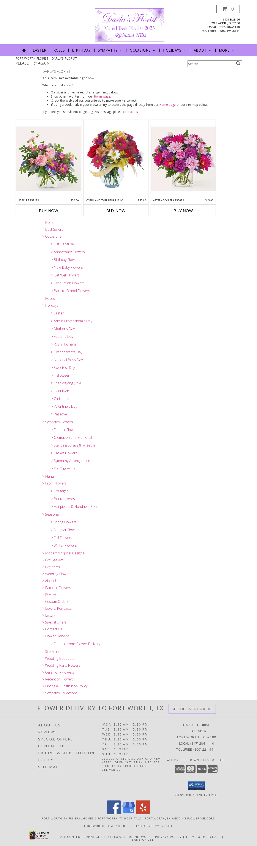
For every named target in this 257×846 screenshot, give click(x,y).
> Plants (48, 476)
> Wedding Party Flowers (61, 665)
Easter (39, 50)
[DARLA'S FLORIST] (129, 24)
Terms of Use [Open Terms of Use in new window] (142, 839)
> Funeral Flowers (65, 429)
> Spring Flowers (63, 522)
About (203, 50)
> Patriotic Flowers (56, 587)
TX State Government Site (151, 826)
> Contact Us (52, 629)
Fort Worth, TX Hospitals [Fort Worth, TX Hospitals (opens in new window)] (119, 818)
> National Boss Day (67, 359)
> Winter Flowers (64, 545)
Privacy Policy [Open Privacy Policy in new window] (168, 836)
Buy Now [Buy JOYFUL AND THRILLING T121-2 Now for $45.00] (116, 210)
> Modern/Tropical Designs (63, 553)
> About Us (50, 580)
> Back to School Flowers (70, 290)
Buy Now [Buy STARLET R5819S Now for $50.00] (48, 210)
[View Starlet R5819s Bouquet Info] (48, 159)
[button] (228, 9)
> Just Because (62, 244)
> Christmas (60, 398)
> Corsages (59, 491)
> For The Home (63, 468)
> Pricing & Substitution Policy (64, 686)
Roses (59, 50)
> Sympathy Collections (59, 693)
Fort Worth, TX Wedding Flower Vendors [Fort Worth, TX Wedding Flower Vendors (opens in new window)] (180, 818)
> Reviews (50, 594)
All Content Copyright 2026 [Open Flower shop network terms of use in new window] (85, 836)
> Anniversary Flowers (68, 251)
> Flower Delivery (55, 636)
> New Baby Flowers (67, 267)
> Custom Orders (55, 601)
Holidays (174, 50)
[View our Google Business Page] (129, 813)
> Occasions (51, 236)
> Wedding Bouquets (58, 658)
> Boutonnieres (63, 498)
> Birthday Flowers (65, 259)
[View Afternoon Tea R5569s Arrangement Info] (183, 159)
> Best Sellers (52, 229)
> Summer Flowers (65, 529)
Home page (102, 96)
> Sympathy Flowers (57, 422)
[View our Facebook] (114, 813)
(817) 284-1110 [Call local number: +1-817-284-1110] (229, 27)
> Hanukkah (60, 390)
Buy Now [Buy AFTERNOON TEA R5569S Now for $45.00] (183, 210)
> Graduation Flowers (67, 283)
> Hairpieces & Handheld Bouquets (78, 506)
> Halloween (60, 375)
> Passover (59, 414)
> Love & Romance (57, 608)
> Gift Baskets (53, 560)
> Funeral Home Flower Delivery (75, 643)
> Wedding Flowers (56, 573)
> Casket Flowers (64, 453)
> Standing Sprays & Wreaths (73, 445)
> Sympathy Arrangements (71, 460)
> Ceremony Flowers (58, 672)
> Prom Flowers (54, 483)
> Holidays (50, 305)
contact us (130, 112)
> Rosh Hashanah (65, 344)
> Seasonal (50, 514)
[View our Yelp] (143, 813)
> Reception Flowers (58, 679)
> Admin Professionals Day (71, 321)
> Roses (48, 298)
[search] (238, 63)
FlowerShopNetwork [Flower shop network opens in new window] (131, 836)
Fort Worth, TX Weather (104, 826)
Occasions (143, 50)
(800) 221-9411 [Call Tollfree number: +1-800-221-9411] (205, 749)
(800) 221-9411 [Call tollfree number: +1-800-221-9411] (229, 31)
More (227, 50)
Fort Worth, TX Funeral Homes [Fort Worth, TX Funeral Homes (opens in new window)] (68, 818)
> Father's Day (62, 336)
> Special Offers (54, 622)
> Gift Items (51, 567)
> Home (48, 222)
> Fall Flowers (61, 537)
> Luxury (48, 615)
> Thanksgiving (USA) (66, 383)
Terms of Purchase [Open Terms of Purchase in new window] (203, 836)
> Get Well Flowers (65, 275)
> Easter (57, 313)
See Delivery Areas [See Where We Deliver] (192, 708)
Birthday (81, 50)
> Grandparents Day (66, 352)
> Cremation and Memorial (71, 437)
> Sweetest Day (63, 367)
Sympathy (110, 50)
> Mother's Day (63, 328)
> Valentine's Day (64, 406)
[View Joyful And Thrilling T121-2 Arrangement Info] (116, 159)
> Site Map (50, 651)
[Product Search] (211, 64)
